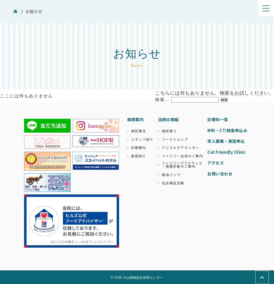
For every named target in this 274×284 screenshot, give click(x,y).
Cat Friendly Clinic (226, 152)
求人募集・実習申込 (226, 141)
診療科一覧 (217, 119)
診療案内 (138, 147)
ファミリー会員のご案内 (182, 156)
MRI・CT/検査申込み (227, 130)
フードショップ (175, 139)
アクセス (215, 163)
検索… (162, 99)
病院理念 (138, 131)
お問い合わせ (219, 173)
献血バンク (171, 174)
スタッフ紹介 (142, 139)
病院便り (169, 131)
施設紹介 (138, 156)
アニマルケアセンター (180, 147)
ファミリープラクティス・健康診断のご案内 (182, 165)
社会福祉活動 (173, 183)
